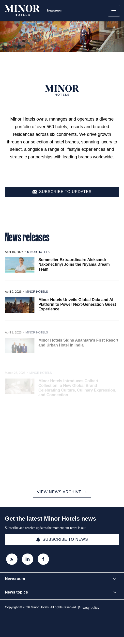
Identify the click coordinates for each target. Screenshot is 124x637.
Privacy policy (88, 607)
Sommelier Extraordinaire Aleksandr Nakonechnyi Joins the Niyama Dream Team (74, 271)
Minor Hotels (38, 258)
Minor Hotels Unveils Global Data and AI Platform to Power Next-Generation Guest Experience (77, 311)
